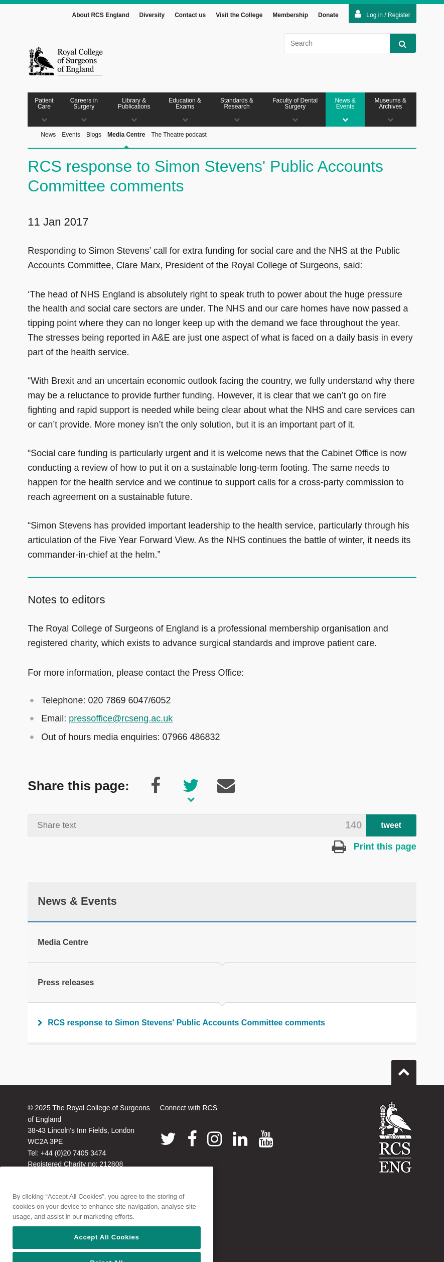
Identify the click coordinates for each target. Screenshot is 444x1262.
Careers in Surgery (84, 111)
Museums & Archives (390, 111)
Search (398, 45)
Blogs (93, 136)
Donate (328, 16)
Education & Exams (185, 111)
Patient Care (44, 111)
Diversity (152, 16)
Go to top (403, 1070)
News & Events (345, 111)
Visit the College (239, 16)
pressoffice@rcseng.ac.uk (121, 720)
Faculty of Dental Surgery (295, 111)
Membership (290, 16)
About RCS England (100, 16)
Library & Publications (134, 111)
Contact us (190, 16)
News (48, 136)
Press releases (66, 984)
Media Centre (126, 147)
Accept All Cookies (106, 1250)
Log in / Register (382, 15)
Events (71, 136)
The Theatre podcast (179, 136)
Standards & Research (236, 111)
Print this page (374, 848)
